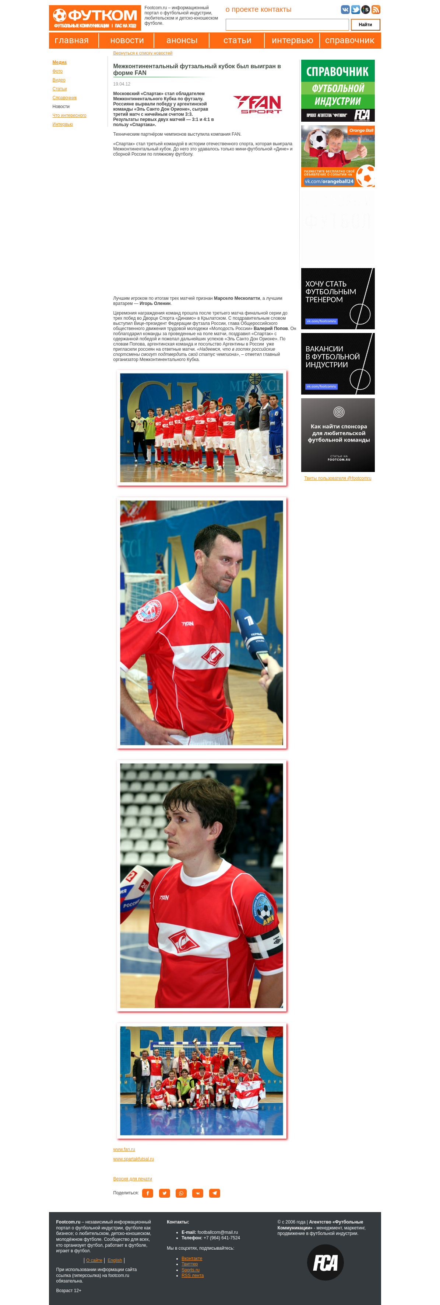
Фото (58, 71)
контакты (276, 9)
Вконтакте (192, 1258)
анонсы (182, 40)
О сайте (94, 1260)
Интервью (63, 124)
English (115, 1260)
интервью (292, 40)
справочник (348, 40)
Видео (59, 80)
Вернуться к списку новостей (143, 53)
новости (127, 40)
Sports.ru (191, 1270)
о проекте (242, 9)
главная (71, 40)
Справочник (65, 97)
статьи (237, 40)
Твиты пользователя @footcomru (337, 478)
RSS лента (193, 1275)
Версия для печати (132, 1178)
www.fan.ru (124, 1149)
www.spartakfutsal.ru (133, 1159)
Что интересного (70, 115)
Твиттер (190, 1264)
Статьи (60, 88)
